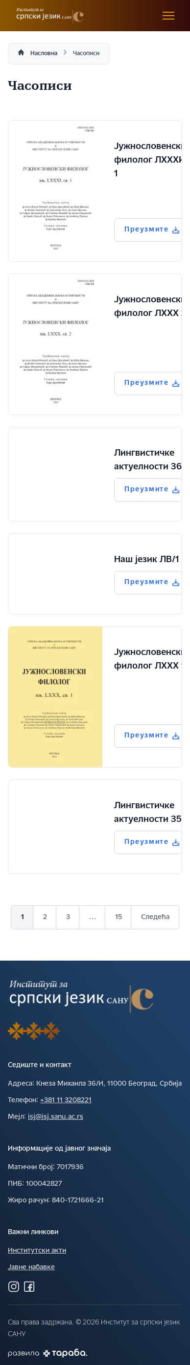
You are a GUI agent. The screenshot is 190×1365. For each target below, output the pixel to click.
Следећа (155, 917)
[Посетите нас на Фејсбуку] (29, 1286)
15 (118, 917)
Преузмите (151, 230)
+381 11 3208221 (66, 1100)
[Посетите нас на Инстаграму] (14, 1286)
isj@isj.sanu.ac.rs (55, 1117)
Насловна (43, 54)
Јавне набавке (31, 1267)
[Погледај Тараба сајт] (65, 1353)
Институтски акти (37, 1251)
